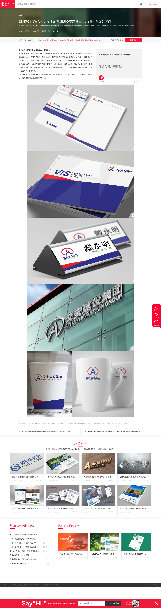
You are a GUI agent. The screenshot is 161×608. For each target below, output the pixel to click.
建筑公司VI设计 (48, 40)
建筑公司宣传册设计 (68, 40)
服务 (107, 4)
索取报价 (133, 40)
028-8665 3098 (152, 4)
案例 (116, 4)
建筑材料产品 (97, 40)
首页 (98, 4)
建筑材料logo (89, 40)
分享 (125, 4)
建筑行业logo (57, 40)
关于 (134, 4)
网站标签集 (148, 586)
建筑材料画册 (80, 40)
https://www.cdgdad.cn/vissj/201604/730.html (113, 423)
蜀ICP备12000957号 (33, 586)
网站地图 (155, 586)
